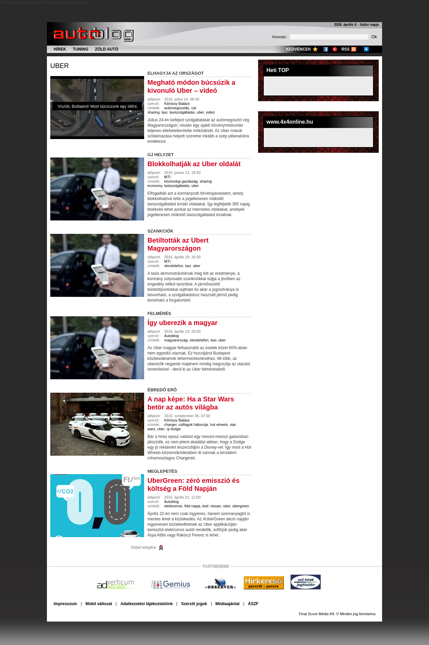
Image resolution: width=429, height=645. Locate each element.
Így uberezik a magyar (182, 322)
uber (59, 65)
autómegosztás (176, 108)
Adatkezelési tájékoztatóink (146, 603)
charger (170, 425)
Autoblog (171, 336)
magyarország (176, 340)
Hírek (60, 49)
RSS (346, 49)
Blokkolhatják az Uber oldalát (194, 164)
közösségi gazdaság (181, 181)
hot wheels (219, 425)
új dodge (174, 429)
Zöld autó (106, 49)
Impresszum (65, 603)
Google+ (334, 49)
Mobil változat (98, 603)
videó (210, 112)
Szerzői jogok (194, 603)
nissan (215, 506)
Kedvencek (298, 49)
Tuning (80, 49)
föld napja (192, 506)
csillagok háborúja (193, 425)
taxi (164, 112)
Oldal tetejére (143, 547)
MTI (167, 177)
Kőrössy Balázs (177, 104)
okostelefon (173, 266)
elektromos (173, 506)
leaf (205, 506)
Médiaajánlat (228, 603)
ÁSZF (253, 603)
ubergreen (240, 506)
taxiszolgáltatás (181, 112)
